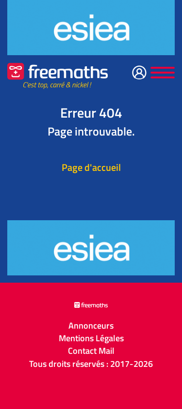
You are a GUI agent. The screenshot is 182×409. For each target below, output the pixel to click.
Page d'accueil (91, 167)
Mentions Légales (91, 338)
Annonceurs (91, 325)
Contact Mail (91, 351)
